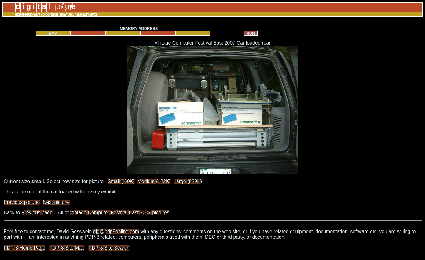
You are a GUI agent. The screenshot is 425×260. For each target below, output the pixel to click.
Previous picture (22, 202)
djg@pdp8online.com (116, 231)
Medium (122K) (154, 181)
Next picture (56, 202)
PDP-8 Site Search (108, 248)
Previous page (37, 212)
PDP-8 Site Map (66, 248)
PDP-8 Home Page (24, 248)
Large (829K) (188, 181)
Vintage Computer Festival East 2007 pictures (119, 212)
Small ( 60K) (121, 181)
